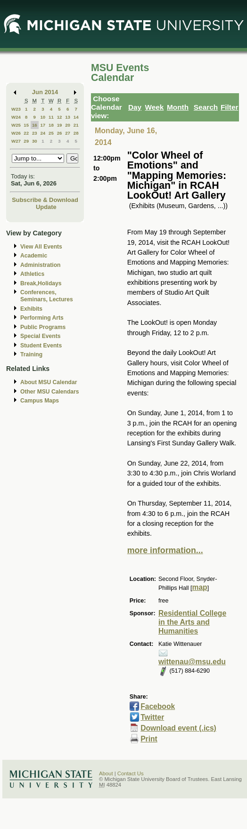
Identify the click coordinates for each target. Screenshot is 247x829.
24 (42, 133)
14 (76, 117)
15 (26, 125)
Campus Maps (39, 400)
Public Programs (43, 327)
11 (51, 117)
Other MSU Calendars (49, 391)
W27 (16, 141)
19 (59, 125)
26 (59, 133)
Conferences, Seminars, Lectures (46, 296)
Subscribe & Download (45, 199)
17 (42, 125)
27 (67, 133)
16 (34, 125)
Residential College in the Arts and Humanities (192, 622)
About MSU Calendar (48, 382)
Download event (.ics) (178, 728)
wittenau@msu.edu (192, 662)
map (199, 587)
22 (26, 133)
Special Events (40, 336)
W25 (16, 125)
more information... (165, 550)
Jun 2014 (45, 92)
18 (51, 125)
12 (59, 117)
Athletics (32, 274)
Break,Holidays (41, 283)
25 (51, 133)
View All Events (41, 246)
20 (67, 125)
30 (34, 141)
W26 (16, 133)
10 (42, 117)
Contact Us (130, 773)
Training (31, 354)
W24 (16, 117)
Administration (40, 265)
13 (67, 117)
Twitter (152, 717)
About (106, 773)
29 (26, 141)
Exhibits (31, 309)
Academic (33, 255)
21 (76, 125)
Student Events (41, 345)
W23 (16, 109)
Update (46, 206)
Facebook (157, 706)
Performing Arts (42, 317)
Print (148, 739)
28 (76, 133)
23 (34, 133)
